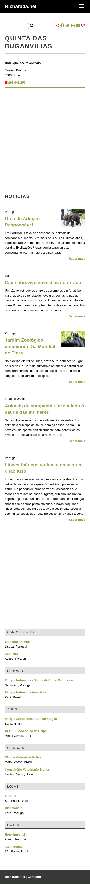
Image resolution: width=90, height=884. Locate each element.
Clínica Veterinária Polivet (23, 757)
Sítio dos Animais (17, 641)
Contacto (34, 877)
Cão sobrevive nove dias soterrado (43, 282)
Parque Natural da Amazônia (25, 692)
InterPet (10, 796)
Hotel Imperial (15, 834)
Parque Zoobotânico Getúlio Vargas (31, 719)
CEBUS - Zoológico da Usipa (26, 731)
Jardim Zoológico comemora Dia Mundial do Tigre (30, 346)
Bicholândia (13, 808)
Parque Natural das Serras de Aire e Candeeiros (39, 680)
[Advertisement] (45, 142)
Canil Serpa (13, 846)
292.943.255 (16, 82)
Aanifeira (11, 654)
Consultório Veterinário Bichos (27, 769)
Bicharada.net (20, 6)
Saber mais (77, 258)
